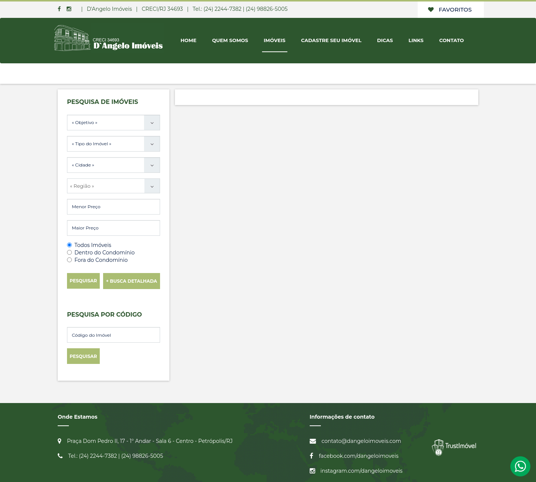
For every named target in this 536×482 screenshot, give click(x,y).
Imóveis (274, 40)
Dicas (385, 40)
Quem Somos (230, 40)
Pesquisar (83, 280)
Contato (451, 40)
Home (189, 40)
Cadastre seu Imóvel (331, 40)
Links (416, 40)
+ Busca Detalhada (131, 281)
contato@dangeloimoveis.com (361, 441)
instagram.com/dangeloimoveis (361, 470)
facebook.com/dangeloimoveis (359, 456)
